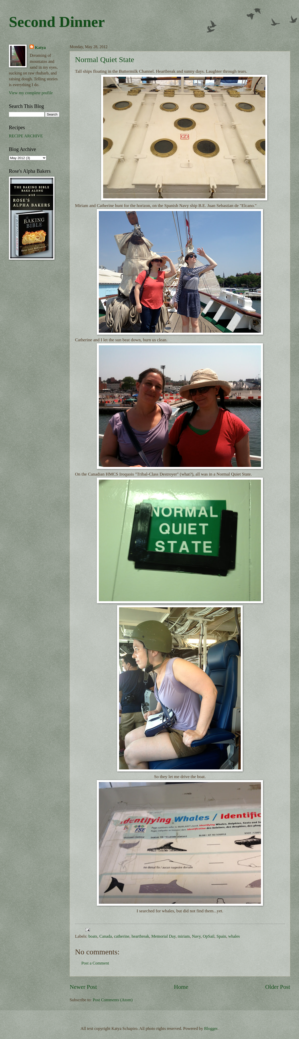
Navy (196, 936)
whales (234, 936)
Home (181, 987)
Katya (40, 47)
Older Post (277, 987)
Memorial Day (163, 936)
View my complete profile (31, 92)
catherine (121, 936)
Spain (221, 936)
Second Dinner (57, 21)
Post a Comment (95, 963)
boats (92, 936)
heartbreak (140, 936)
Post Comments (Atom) (113, 999)
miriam (184, 936)
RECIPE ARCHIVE (26, 136)
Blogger (210, 1028)
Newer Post (83, 987)
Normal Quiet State (104, 59)
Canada (105, 936)
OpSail (208, 936)
